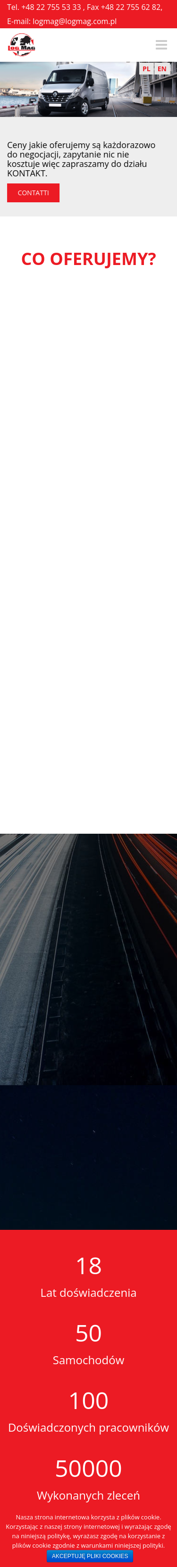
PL (147, 68)
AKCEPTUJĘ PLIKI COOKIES (90, 1556)
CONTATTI (35, 192)
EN (162, 68)
